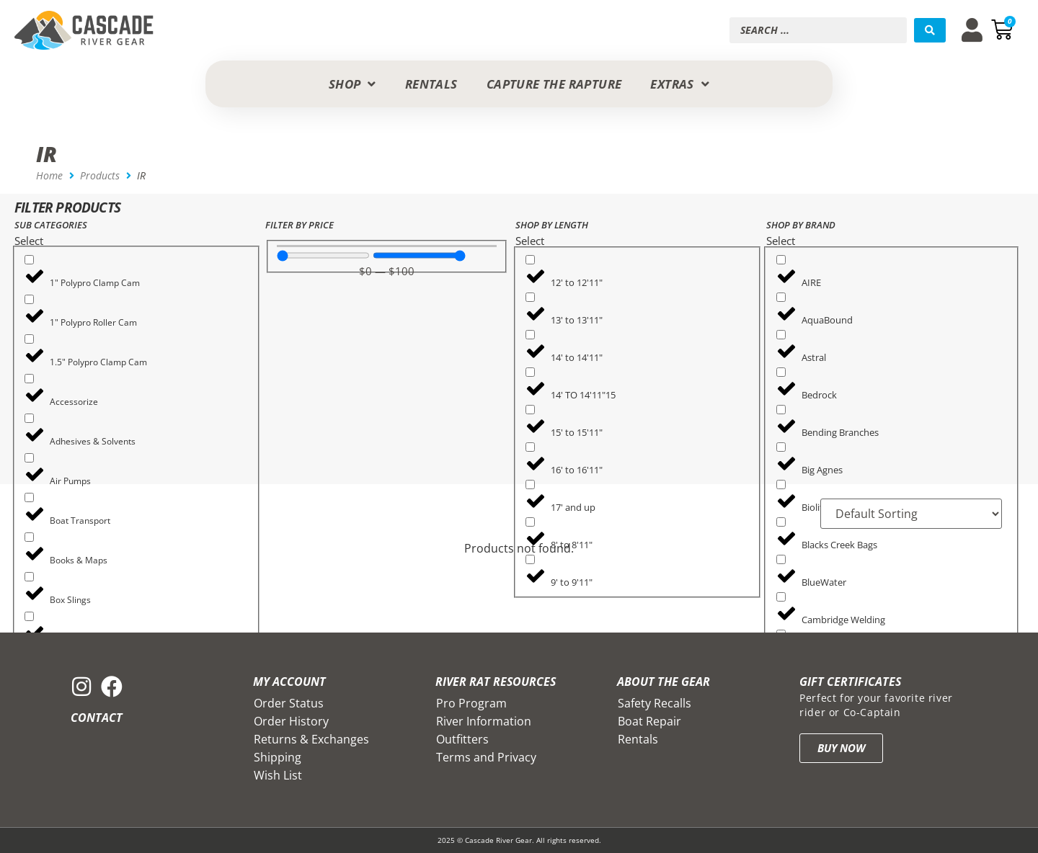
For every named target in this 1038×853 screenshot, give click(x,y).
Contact (97, 717)
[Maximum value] (419, 255)
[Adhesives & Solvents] (29, 418)
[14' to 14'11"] (530, 334)
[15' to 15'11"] (530, 409)
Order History (291, 721)
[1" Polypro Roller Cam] (29, 299)
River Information (483, 721)
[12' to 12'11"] (530, 259)
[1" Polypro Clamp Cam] (29, 259)
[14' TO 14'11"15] (530, 372)
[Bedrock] (781, 372)
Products (100, 175)
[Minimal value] (323, 255)
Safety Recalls (654, 703)
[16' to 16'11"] (530, 447)
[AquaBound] (781, 297)
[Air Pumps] (29, 458)
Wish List (278, 775)
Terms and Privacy (486, 757)
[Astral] (781, 334)
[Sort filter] (911, 514)
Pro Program (471, 703)
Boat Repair (649, 721)
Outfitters (462, 739)
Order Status (289, 703)
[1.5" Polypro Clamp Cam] (29, 339)
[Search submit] (930, 30)
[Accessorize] (29, 378)
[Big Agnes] (781, 447)
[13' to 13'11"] (530, 297)
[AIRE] (781, 259)
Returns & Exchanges (311, 739)
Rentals (638, 739)
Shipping (277, 757)
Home (49, 175)
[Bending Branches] (781, 409)
